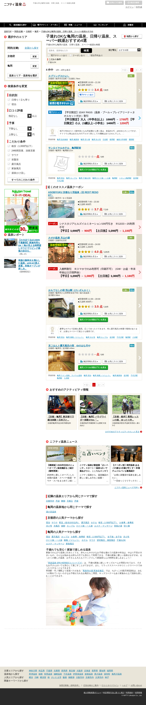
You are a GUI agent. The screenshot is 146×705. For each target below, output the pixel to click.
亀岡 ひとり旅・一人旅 (101, 178)
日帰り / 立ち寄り (21, 100)
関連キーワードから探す (16, 681)
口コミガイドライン (110, 685)
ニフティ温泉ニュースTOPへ (126, 487)
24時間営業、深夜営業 (23, 150)
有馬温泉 (48, 674)
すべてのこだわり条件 (23, 180)
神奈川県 (33, 670)
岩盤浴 (15, 159)
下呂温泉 (67, 674)
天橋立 (70, 501)
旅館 (63, 526)
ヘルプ (124, 685)
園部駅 (131, 139)
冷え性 (49, 526)
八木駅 (135, 337)
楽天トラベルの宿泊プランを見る (93, 170)
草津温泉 (33, 674)
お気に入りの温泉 (114, 3)
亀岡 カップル (71, 178)
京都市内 (50, 501)
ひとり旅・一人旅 (84, 526)
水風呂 (57, 526)
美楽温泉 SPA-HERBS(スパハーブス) (65, 563)
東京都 (72, 670)
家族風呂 (70, 543)
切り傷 (127, 526)
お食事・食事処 (126, 522)
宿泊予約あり (97, 55)
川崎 (36, 677)
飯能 (65, 677)
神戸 (107, 677)
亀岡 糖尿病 (74, 139)
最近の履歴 (133, 3)
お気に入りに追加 (115, 101)
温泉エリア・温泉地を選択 (23, 75)
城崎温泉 (58, 674)
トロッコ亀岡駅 (125, 178)
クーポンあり (79, 55)
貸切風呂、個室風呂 (106, 540)
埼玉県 (42, 670)
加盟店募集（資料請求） (69, 685)
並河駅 (135, 178)
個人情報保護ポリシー (92, 693)
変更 (35, 56)
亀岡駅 (114, 178)
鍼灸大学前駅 (122, 139)
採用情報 (138, 693)
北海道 (87, 670)
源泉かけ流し (19, 173)
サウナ (55, 522)
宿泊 (48, 522)
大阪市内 (80, 677)
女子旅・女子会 (114, 536)
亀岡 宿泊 (60, 178)
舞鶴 (63, 501)
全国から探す (32, 47)
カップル (71, 526)
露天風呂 (85, 522)
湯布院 (107, 674)
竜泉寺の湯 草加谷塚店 (93, 570)
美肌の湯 (118, 526)
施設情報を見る (90, 101)
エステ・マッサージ (103, 526)
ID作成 (139, 7)
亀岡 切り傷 (85, 139)
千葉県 (49, 670)
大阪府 (80, 670)
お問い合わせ (136, 685)
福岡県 (110, 670)
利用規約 (129, 693)
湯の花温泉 (51, 512)
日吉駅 (105, 139)
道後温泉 (89, 674)
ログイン (130, 7)
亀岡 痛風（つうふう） (75, 337)
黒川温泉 (98, 674)
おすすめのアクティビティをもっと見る (122, 432)
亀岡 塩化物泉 (62, 139)
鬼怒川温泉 (117, 674)
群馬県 (64, 670)
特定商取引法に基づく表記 (113, 693)
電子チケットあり (59, 55)
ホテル (94, 522)
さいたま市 (56, 677)
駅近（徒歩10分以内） (69, 522)
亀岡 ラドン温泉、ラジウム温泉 (69, 375)
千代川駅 (60, 181)
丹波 (58, 501)
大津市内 (99, 677)
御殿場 (71, 677)
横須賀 (43, 677)
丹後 (76, 501)
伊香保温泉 (78, 674)
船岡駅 (112, 139)
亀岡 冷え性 (96, 139)
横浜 (31, 677)
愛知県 (102, 670)
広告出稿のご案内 (91, 685)
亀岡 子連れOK (85, 178)
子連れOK (121, 540)
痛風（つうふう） (72, 540)
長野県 (95, 670)
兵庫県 (57, 670)
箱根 (41, 674)
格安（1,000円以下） (108, 522)
